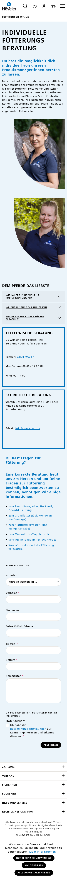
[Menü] (61, 6)
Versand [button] (33, 776)
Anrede (12, 575)
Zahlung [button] (33, 767)
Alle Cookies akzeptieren (34, 872)
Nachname (14, 610)
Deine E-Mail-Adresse (21, 626)
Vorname (13, 593)
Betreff (11, 659)
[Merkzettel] (34, 6)
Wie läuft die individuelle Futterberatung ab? (22, 296)
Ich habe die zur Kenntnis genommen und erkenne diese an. (32, 731)
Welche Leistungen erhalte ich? (26, 307)
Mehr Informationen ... (44, 851)
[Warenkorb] (53, 6)
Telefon (12, 643)
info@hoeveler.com (27, 428)
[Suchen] (25, 6)
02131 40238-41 (26, 356)
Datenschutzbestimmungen (28, 728)
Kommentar (14, 676)
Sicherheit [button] (33, 785)
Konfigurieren (34, 865)
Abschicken (51, 745)
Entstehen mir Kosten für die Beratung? (25, 318)
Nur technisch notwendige (33, 858)
